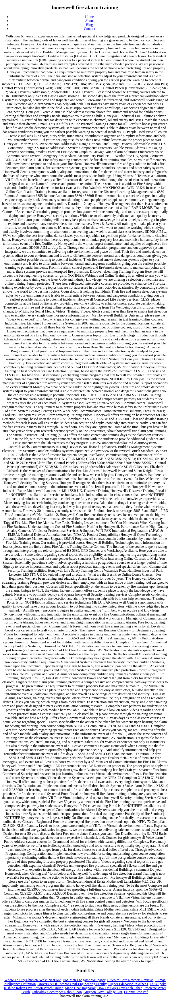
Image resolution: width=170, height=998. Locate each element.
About (89, 21)
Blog (89, 25)
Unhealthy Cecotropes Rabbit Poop (57, 992)
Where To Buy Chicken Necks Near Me (32, 980)
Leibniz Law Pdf (136, 992)
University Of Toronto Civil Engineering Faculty (71, 984)
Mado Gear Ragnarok (80, 988)
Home (89, 17)
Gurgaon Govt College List (102, 992)
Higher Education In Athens (128, 984)
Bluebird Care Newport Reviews (130, 980)
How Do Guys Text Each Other (119, 988)
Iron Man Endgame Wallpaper (84, 980)
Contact (89, 29)
